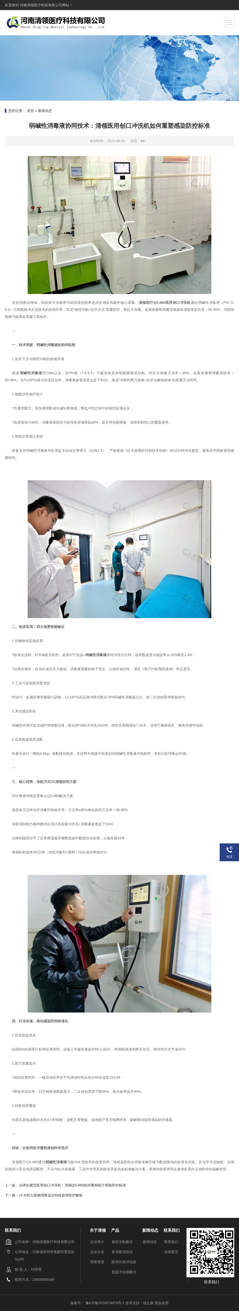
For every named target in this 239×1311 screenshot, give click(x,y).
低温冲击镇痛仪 (124, 1272)
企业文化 (97, 1252)
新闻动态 (45, 111)
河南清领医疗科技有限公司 (40, 5)
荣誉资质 (97, 1262)
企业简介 (97, 1242)
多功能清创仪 (122, 1252)
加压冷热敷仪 (122, 1242)
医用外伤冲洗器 (124, 1262)
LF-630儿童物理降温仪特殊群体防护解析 (51, 1195)
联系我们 (171, 1242)
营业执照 (162, 1303)
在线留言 (171, 1252)
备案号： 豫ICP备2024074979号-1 (97, 1303)
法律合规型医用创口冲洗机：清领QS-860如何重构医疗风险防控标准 (72, 1185)
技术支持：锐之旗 (139, 1303)
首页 (30, 111)
